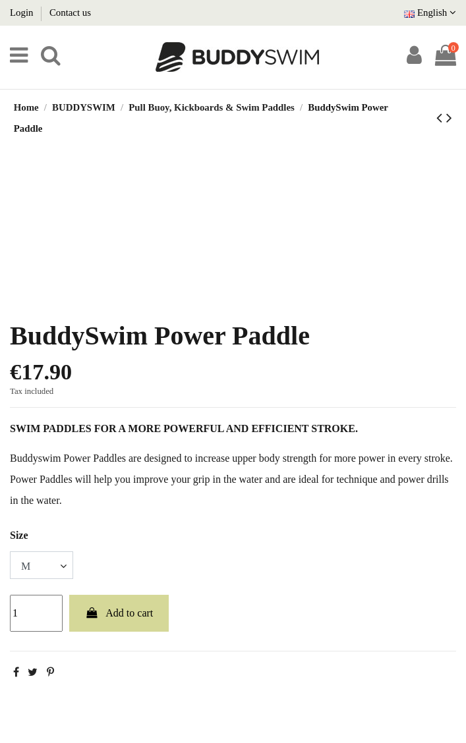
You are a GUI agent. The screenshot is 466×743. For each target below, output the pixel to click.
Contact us (70, 12)
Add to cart (119, 613)
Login (23, 12)
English (430, 12)
